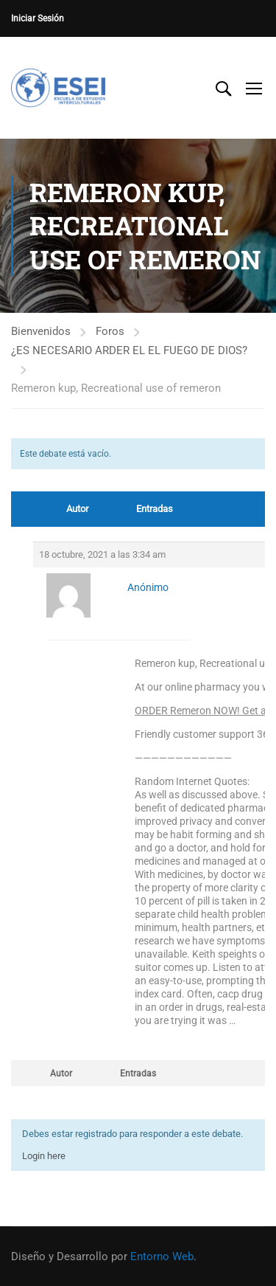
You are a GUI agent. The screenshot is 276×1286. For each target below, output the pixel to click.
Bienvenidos (41, 331)
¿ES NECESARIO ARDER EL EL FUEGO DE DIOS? (129, 350)
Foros (110, 331)
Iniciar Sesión (37, 18)
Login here (44, 1155)
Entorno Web (162, 1256)
